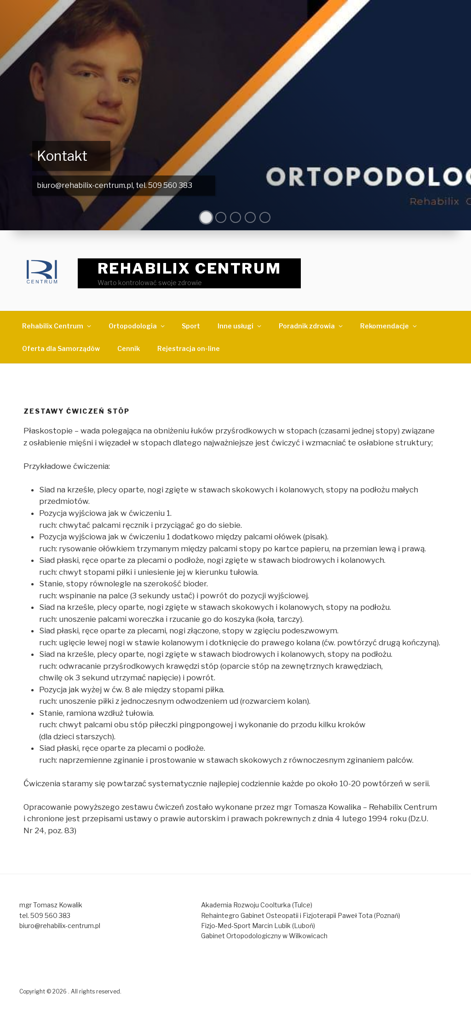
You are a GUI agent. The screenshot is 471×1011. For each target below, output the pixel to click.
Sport (191, 326)
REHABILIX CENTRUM (189, 268)
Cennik (128, 348)
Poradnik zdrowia (311, 326)
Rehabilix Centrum (57, 326)
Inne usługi (240, 326)
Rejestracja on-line (188, 348)
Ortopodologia (137, 326)
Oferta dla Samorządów (61, 348)
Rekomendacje (389, 326)
